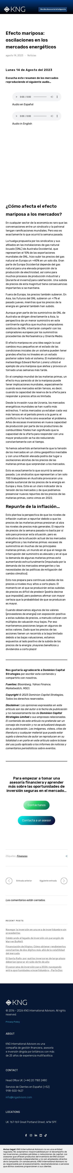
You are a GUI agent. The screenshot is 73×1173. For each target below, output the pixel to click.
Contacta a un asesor (36, 820)
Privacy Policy (13, 1022)
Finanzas (22, 856)
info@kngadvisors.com (19, 1097)
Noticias (31, 55)
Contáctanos (37, 805)
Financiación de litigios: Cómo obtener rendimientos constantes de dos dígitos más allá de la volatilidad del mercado (36, 950)
